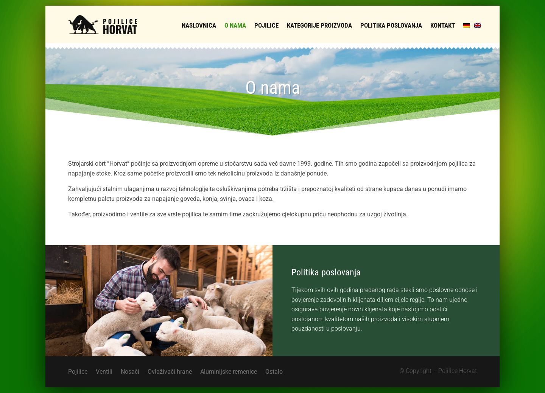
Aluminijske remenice (228, 372)
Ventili (104, 372)
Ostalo (274, 372)
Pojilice (77, 372)
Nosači (130, 372)
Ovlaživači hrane (170, 372)
